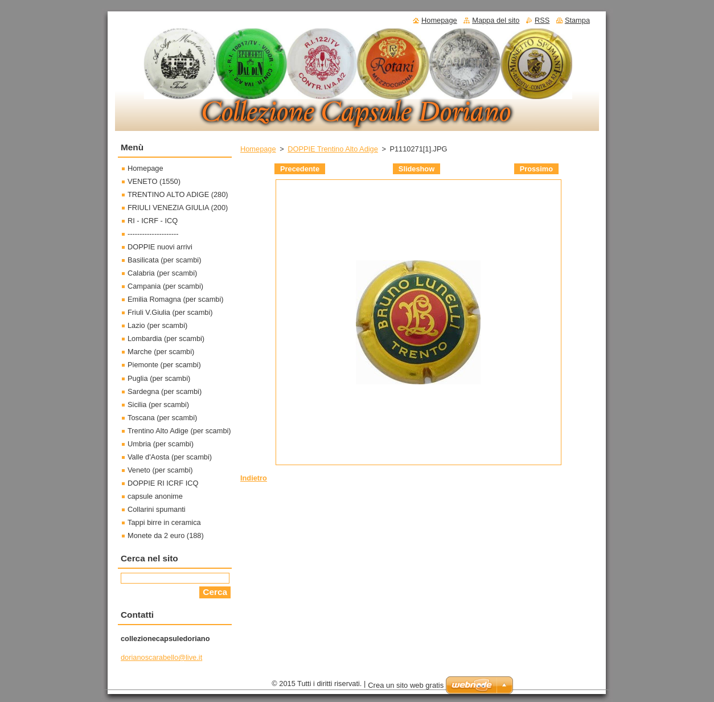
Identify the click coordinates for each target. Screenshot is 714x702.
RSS (542, 20)
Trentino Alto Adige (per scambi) (179, 430)
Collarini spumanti (157, 509)
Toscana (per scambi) (162, 417)
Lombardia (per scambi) (166, 338)
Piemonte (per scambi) (164, 364)
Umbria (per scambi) (161, 444)
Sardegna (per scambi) (165, 391)
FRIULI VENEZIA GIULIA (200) (178, 207)
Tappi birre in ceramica (164, 522)
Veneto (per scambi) (160, 470)
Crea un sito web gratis (406, 685)
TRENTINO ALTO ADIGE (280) (178, 194)
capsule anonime (155, 496)
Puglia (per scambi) (159, 378)
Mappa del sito (495, 20)
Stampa (577, 20)
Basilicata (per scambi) (164, 260)
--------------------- (153, 233)
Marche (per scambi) (161, 351)
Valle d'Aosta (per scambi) (170, 457)
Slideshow (416, 169)
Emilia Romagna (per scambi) (176, 299)
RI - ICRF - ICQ (153, 220)
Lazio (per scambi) (157, 325)
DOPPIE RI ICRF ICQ (163, 483)
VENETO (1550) (154, 181)
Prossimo (536, 169)
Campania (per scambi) (165, 286)
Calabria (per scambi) (162, 273)
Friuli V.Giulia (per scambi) (170, 312)
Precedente (299, 169)
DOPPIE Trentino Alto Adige (333, 149)
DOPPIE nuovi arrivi (160, 247)
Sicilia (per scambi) (158, 404)
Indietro (253, 478)
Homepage (258, 149)
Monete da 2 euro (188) (166, 535)
